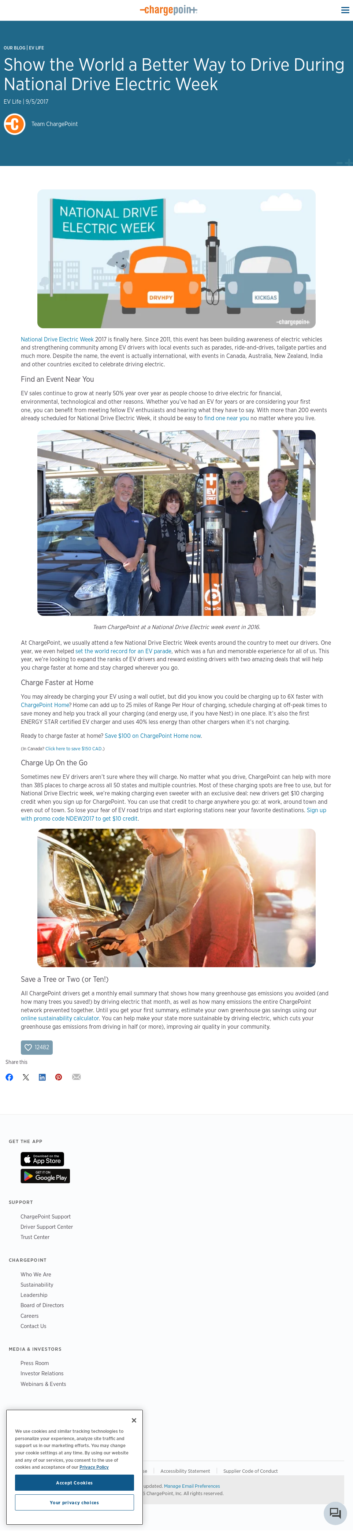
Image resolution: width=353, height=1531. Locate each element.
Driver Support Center (47, 1226)
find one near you (226, 418)
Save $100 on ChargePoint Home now (153, 735)
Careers (30, 1315)
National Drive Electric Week (57, 339)
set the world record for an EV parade (123, 651)
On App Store (42, 1159)
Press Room (35, 1363)
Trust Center (35, 1237)
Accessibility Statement (185, 1471)
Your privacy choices (74, 1502)
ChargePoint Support (46, 1216)
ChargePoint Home (45, 705)
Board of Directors (42, 1305)
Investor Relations (42, 1373)
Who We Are (36, 1274)
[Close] (134, 1420)
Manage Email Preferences (192, 1486)
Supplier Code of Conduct (250, 1471)
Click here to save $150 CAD (73, 748)
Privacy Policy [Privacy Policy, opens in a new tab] (94, 1467)
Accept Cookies (74, 1483)
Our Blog (14, 48)
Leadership (34, 1294)
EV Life (36, 48)
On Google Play (45, 1176)
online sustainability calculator (60, 1018)
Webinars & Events (43, 1383)
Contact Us (34, 1326)
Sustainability (37, 1284)
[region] (74, 1467)
